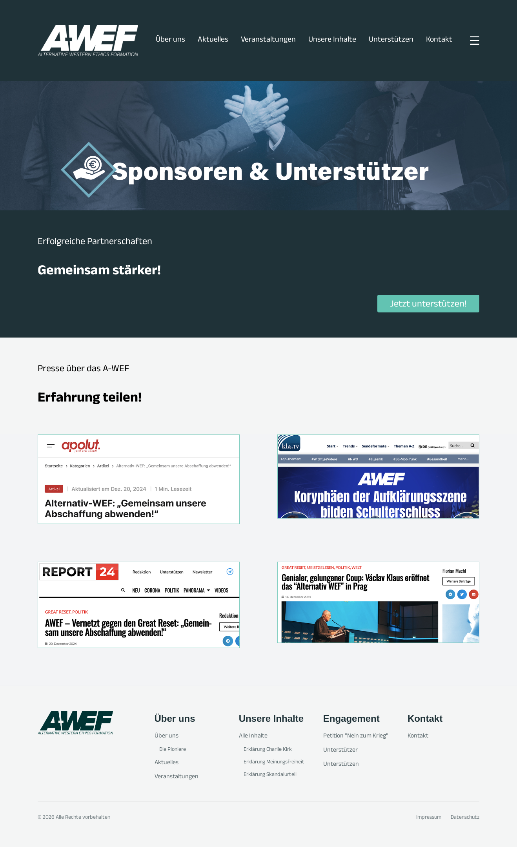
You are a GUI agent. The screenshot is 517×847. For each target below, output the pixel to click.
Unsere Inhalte (332, 40)
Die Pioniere (172, 750)
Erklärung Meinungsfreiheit (274, 763)
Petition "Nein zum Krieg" (355, 736)
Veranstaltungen (268, 40)
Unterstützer (340, 751)
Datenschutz (465, 818)
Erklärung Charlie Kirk (268, 750)
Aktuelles (213, 40)
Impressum (428, 818)
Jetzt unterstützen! (428, 304)
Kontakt (439, 40)
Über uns (170, 40)
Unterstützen (391, 40)
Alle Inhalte (253, 736)
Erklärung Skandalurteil (270, 775)
